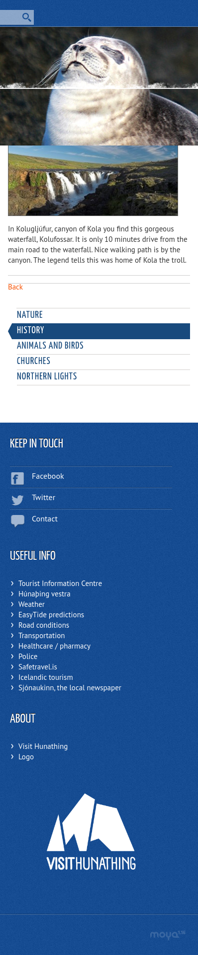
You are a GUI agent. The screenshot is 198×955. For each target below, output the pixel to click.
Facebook (48, 476)
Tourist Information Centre (60, 583)
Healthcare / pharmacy (54, 646)
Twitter (43, 497)
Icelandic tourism (45, 677)
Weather (31, 604)
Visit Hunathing (43, 746)
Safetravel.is (37, 666)
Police (27, 656)
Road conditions (43, 625)
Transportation (41, 635)
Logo (26, 756)
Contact (45, 518)
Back (15, 287)
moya (167, 935)
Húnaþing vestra (44, 593)
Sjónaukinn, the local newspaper (69, 687)
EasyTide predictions (51, 614)
